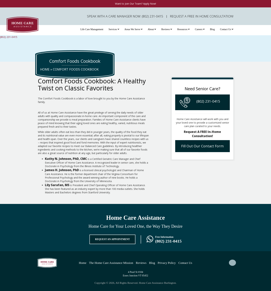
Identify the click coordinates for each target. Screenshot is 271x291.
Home (44, 69)
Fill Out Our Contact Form (202, 146)
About (152, 29)
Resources (183, 29)
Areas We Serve (133, 29)
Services (114, 29)
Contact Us (226, 29)
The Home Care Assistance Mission (111, 263)
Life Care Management (91, 29)
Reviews (166, 29)
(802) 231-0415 (8, 37)
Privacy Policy (167, 263)
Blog (212, 29)
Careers (200, 29)
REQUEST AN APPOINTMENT (112, 239)
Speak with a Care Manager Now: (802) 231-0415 (125, 16)
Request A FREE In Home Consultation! (201, 16)
